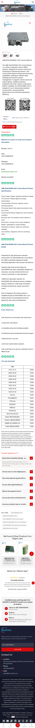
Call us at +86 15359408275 (18, 608)
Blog (4, 715)
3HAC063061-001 (16, 513)
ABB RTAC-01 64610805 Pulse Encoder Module (25, 559)
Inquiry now (9, 127)
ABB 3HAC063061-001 (10, 516)
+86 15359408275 (8, 668)
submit (17, 649)
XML (8, 715)
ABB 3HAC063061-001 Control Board (14, 522)
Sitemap (29, 713)
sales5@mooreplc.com (10, 673)
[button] (31, 554)
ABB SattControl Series (10, 528)
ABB (20, 13)
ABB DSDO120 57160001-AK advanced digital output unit (9, 559)
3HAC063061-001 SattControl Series (14, 525)
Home (14, 13)
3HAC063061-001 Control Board (13, 519)
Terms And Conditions (18, 715)
